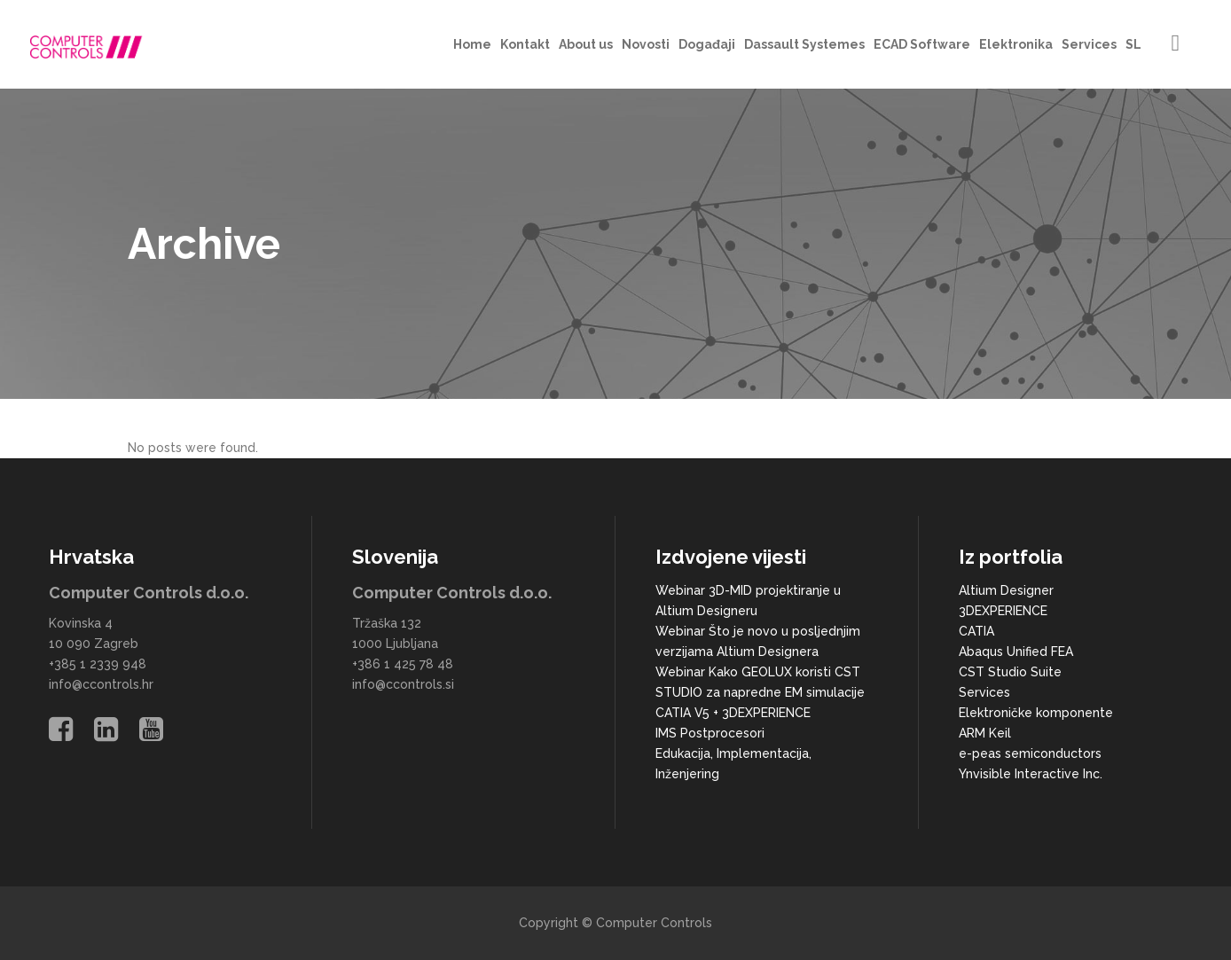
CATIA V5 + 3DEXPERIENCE (733, 713)
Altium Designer (1006, 590)
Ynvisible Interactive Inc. (1030, 774)
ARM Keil (985, 733)
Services (984, 692)
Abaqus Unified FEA (1016, 651)
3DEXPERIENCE (1003, 611)
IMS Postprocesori (709, 733)
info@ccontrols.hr (101, 684)
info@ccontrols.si (403, 684)
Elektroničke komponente (1036, 713)
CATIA (976, 631)
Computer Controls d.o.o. (148, 592)
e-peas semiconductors (1030, 753)
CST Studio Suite (1010, 672)
